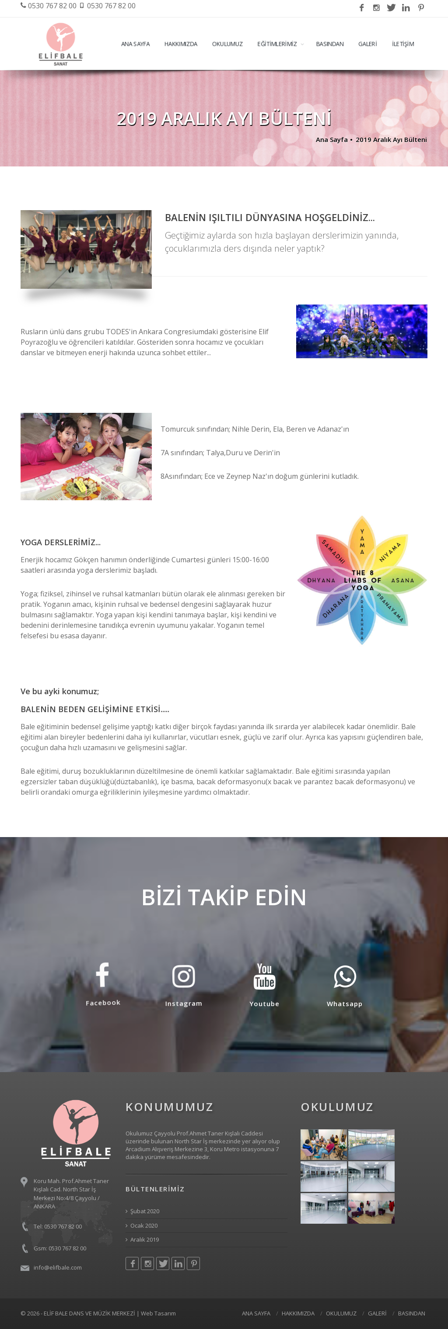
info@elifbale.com (58, 1267)
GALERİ (367, 44)
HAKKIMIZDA (180, 44)
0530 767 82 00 (49, 5)
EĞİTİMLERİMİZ (277, 44)
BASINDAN (329, 44)
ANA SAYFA (135, 44)
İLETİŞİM (403, 44)
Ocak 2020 (142, 1225)
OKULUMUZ (227, 44)
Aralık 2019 (142, 1239)
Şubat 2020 (142, 1211)
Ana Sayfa (332, 139)
